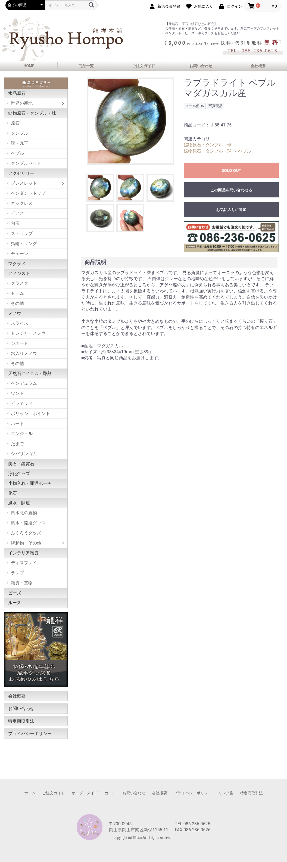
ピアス (17, 213)
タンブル (19, 133)
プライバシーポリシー (30, 733)
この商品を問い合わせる (231, 190)
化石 (12, 493)
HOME (29, 66)
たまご (17, 443)
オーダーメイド (84, 793)
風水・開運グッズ (28, 522)
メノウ (14, 313)
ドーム (17, 293)
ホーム (30, 793)
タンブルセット (26, 163)
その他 (17, 303)
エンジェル (22, 433)
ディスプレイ (24, 562)
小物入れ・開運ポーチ (30, 483)
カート (110, 793)
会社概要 (258, 66)
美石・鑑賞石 (21, 463)
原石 (15, 123)
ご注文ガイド (143, 66)
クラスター (22, 283)
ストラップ (22, 233)
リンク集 (225, 793)
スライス (19, 323)
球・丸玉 (19, 143)
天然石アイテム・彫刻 (30, 373)
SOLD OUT (231, 170)
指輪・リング (24, 243)
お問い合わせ (200, 66)
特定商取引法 (21, 721)
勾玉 (15, 223)
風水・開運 (19, 503)
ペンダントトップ (28, 193)
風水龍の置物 (24, 512)
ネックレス (22, 203)
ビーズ (14, 593)
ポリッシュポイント (30, 413)
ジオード (19, 343)
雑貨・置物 (22, 582)
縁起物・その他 (26, 542)
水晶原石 (17, 93)
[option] (130, 121)
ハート (17, 423)
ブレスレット (24, 183)
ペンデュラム (24, 383)
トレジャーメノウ (28, 333)
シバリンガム (24, 453)
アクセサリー (21, 173)
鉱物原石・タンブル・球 (32, 113)
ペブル (17, 153)
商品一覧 (86, 66)
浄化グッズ (19, 473)
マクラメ (17, 263)
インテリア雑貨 (23, 553)
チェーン (19, 253)
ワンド (17, 393)
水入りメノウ (24, 353)
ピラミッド (22, 403)
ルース (14, 602)
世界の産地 (22, 103)
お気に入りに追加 (231, 209)
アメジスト (19, 273)
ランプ (17, 572)
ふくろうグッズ (26, 532)
